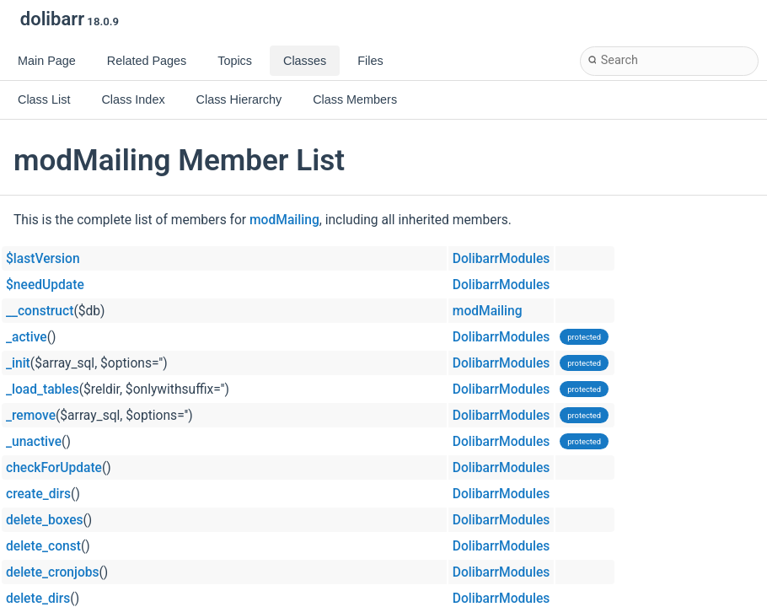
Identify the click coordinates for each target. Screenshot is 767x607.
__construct (39, 311)
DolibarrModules (501, 258)
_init (18, 363)
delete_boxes (44, 520)
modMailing (284, 220)
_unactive (34, 441)
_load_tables (42, 389)
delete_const (43, 546)
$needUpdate (45, 285)
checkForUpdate (54, 467)
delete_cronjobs (52, 572)
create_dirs (38, 494)
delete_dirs (38, 598)
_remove (31, 415)
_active (26, 337)
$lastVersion (43, 258)
